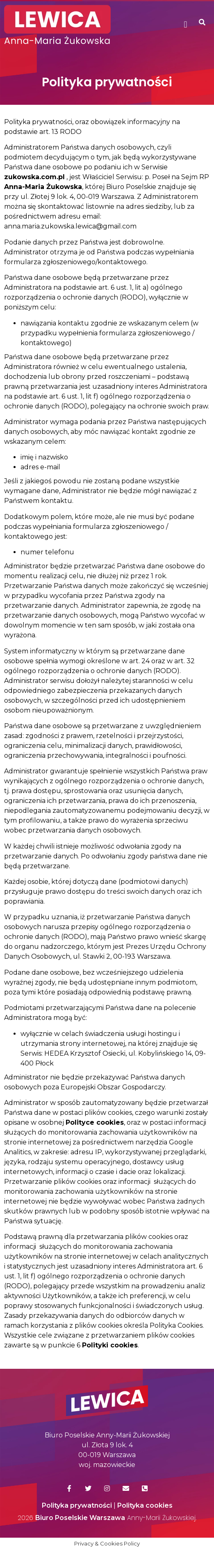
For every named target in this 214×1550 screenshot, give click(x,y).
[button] (185, 25)
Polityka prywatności (77, 1505)
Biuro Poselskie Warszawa (80, 1518)
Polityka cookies (145, 1505)
